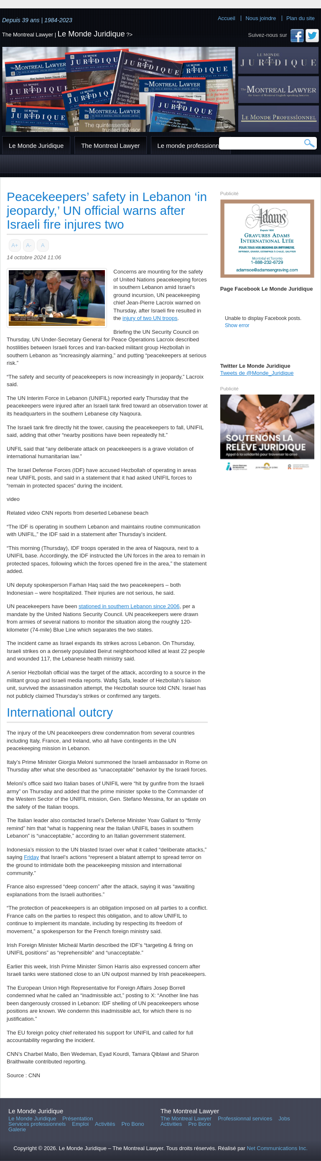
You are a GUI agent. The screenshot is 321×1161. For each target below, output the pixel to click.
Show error (237, 325)
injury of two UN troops (150, 318)
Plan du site (300, 18)
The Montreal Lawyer (110, 145)
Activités (105, 1124)
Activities (171, 1124)
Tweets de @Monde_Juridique (257, 373)
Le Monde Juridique (91, 33)
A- (28, 245)
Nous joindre (260, 18)
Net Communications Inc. (277, 1148)
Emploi (80, 1124)
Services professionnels (37, 1124)
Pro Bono (132, 1124)
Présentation (77, 1118)
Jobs (284, 1118)
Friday (31, 857)
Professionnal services (245, 1118)
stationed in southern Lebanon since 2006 (129, 606)
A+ (14, 245)
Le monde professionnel (191, 145)
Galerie (17, 1129)
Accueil (226, 18)
